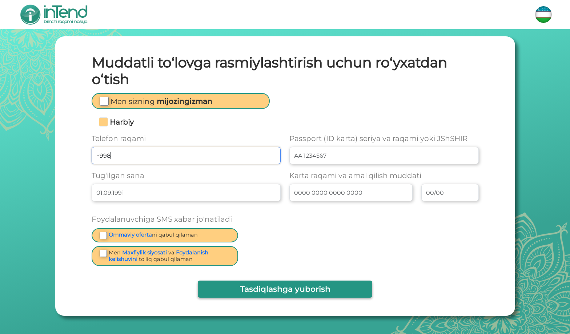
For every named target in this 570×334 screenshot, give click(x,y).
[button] (161, 102)
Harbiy (122, 122)
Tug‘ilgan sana (118, 175)
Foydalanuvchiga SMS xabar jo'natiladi (162, 219)
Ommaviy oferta (130, 235)
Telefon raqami (119, 138)
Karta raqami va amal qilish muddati (355, 175)
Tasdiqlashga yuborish (285, 289)
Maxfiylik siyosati (144, 252)
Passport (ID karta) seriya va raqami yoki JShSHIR (378, 138)
